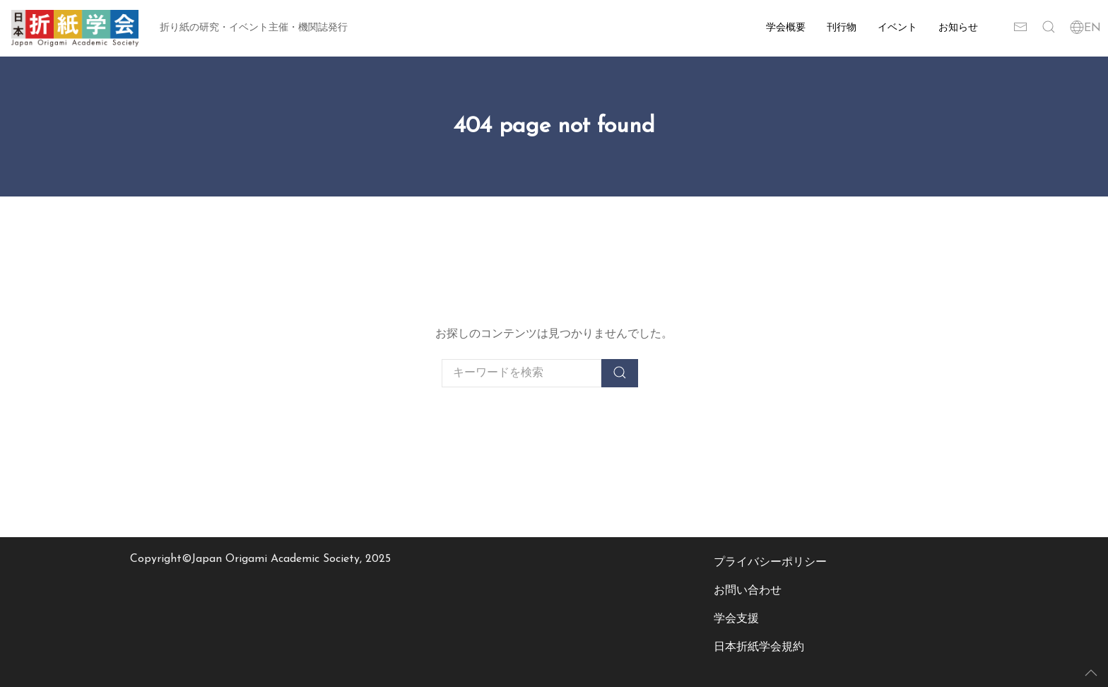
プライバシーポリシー (770, 562)
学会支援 (736, 619)
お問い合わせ (748, 591)
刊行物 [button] (841, 28)
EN (1085, 28)
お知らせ (958, 28)
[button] (1049, 28)
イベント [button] (897, 28)
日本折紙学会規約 (759, 647)
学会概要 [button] (786, 28)
